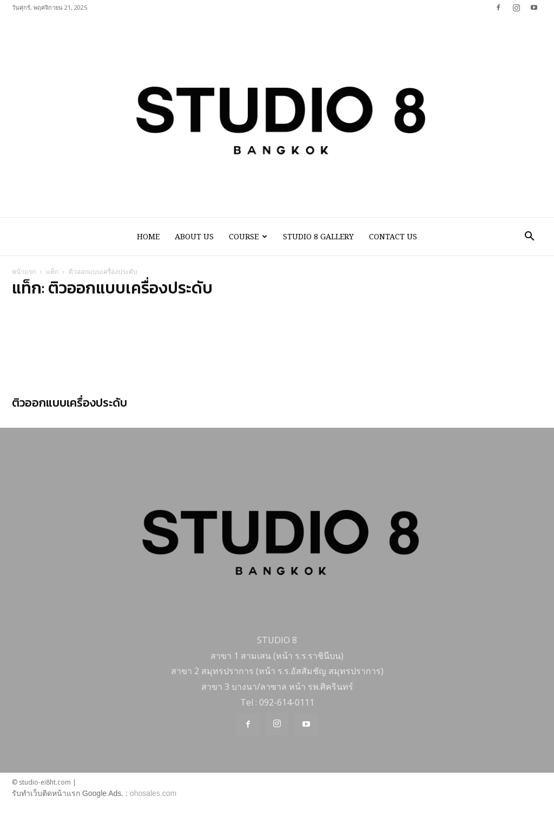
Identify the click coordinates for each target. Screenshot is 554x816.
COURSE (248, 236)
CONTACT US (393, 236)
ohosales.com (153, 794)
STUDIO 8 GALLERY (318, 236)
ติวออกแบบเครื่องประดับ (69, 403)
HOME (148, 236)
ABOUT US (194, 236)
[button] (529, 237)
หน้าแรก (24, 272)
